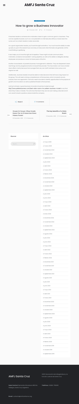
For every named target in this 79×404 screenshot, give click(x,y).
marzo (48, 146)
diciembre (49, 178)
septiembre (49, 158)
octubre (48, 154)
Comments (49, 30)
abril (47, 166)
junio (47, 198)
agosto (48, 234)
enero (47, 214)
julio (47, 162)
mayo (47, 142)
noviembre (49, 150)
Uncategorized (39, 21)
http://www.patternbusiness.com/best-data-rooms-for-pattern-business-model (34, 88)
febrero (48, 174)
